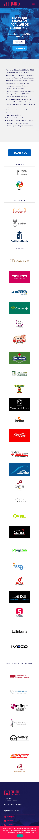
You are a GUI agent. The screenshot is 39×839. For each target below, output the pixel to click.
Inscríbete (18, 41)
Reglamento (19, 48)
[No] (36, 833)
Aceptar (20, 836)
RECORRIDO (19, 152)
